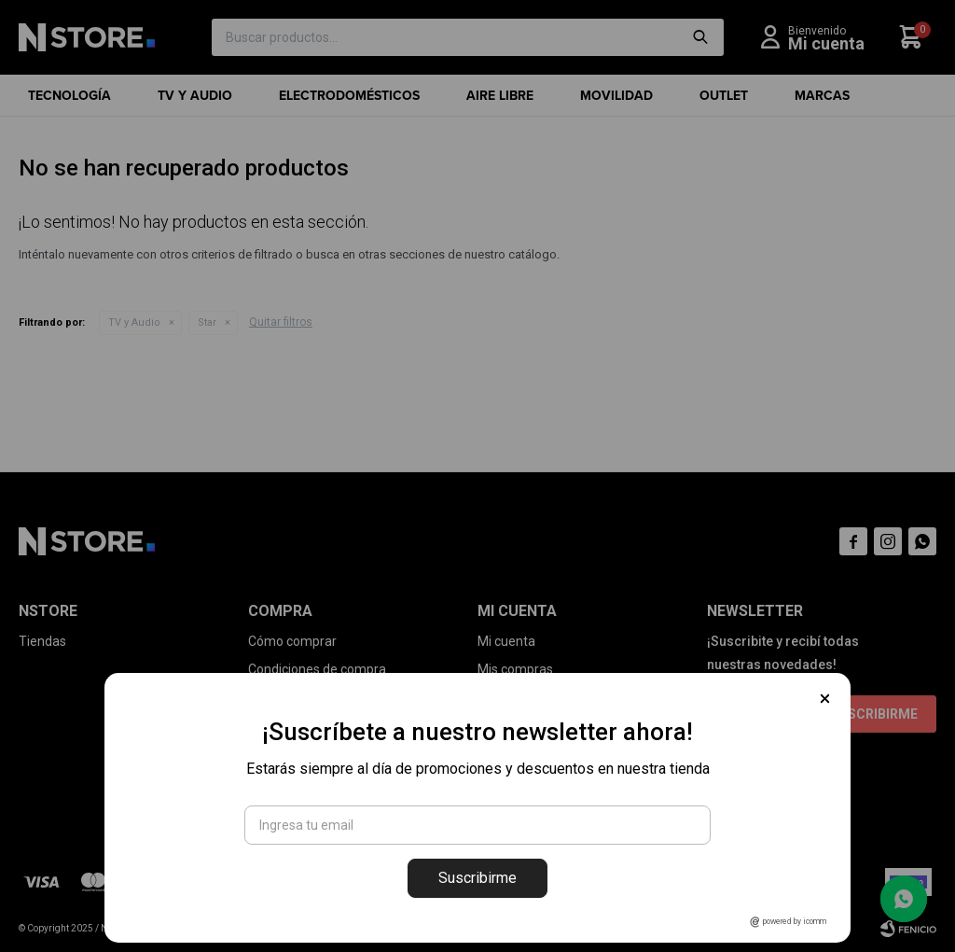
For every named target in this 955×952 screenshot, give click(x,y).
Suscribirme (477, 878)
